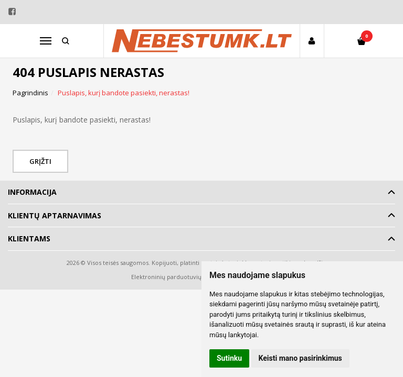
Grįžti (40, 161)
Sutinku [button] (229, 358)
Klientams (29, 238)
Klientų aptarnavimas (54, 215)
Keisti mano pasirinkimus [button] (300, 358)
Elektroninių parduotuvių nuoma (177, 277)
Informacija (32, 192)
